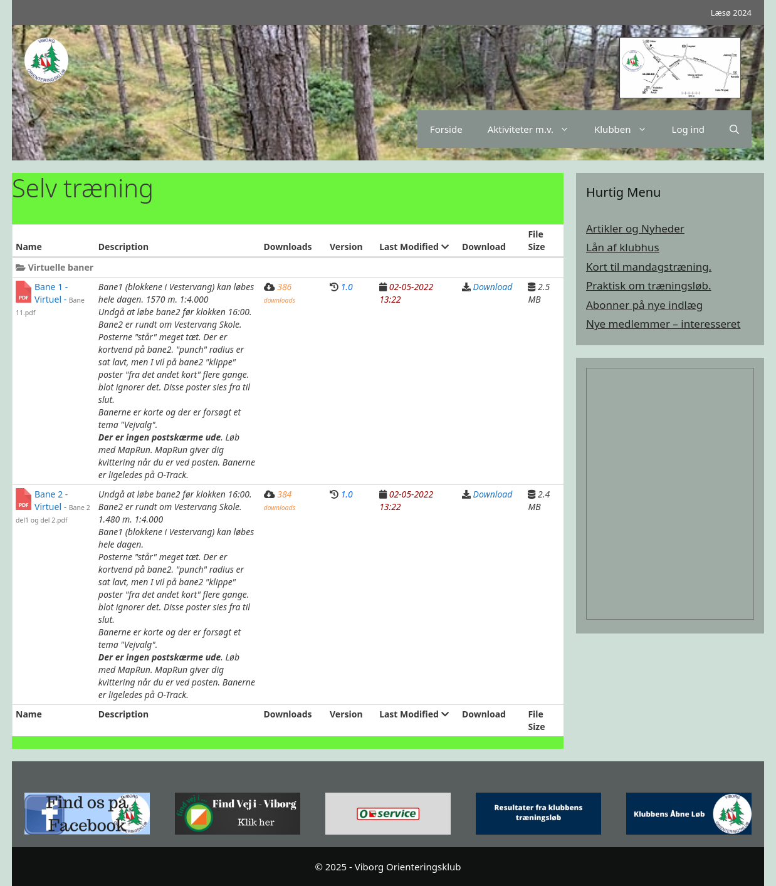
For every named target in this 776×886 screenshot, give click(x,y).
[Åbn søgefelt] (734, 129)
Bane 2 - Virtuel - (53, 506)
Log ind (688, 129)
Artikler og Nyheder (635, 228)
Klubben (626, 129)
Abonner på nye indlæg (644, 305)
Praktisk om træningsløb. (648, 285)
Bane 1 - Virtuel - (50, 299)
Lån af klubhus (622, 247)
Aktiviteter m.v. (535, 129)
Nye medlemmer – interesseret (663, 323)
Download (493, 287)
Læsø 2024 (731, 12)
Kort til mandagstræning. (648, 266)
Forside (446, 129)
